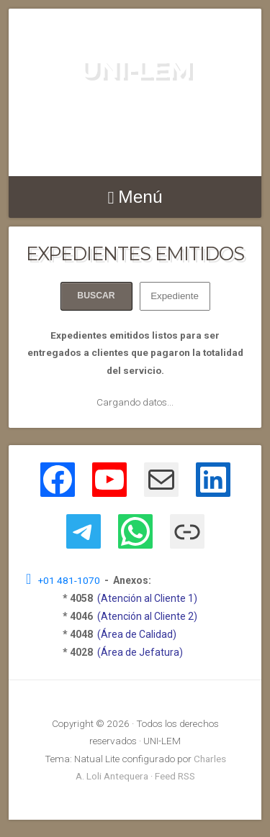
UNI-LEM (135, 68)
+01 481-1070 (71, 580)
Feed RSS (175, 776)
